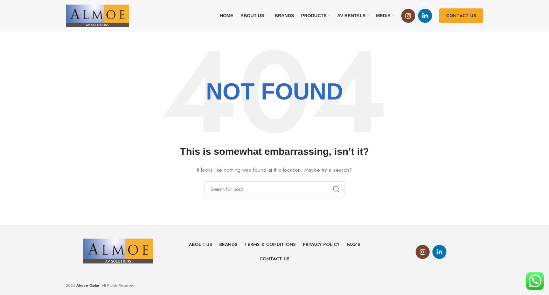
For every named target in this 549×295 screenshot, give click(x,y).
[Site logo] (97, 15)
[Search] (274, 189)
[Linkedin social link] (425, 16)
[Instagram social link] (408, 16)
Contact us (461, 15)
